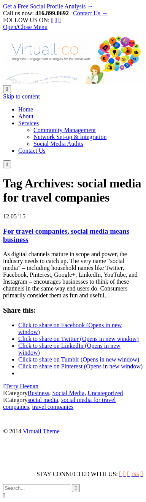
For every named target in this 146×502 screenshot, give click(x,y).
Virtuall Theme (41, 431)
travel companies (52, 407)
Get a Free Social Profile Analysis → (48, 6)
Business (38, 393)
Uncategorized (105, 393)
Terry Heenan (21, 386)
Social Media (68, 393)
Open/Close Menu (25, 27)
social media (43, 400)
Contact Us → (90, 13)
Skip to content (21, 96)
